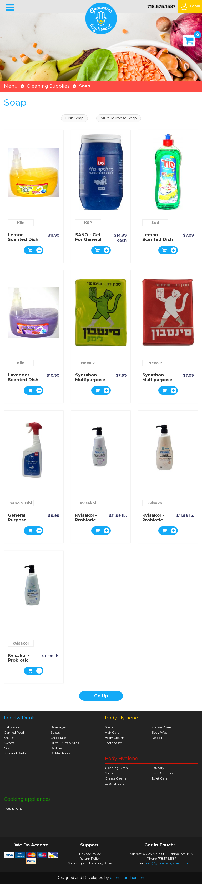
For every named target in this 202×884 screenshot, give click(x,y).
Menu (11, 86)
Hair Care (112, 732)
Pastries (56, 748)
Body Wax (159, 732)
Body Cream (114, 738)
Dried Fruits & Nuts (64, 743)
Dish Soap (74, 118)
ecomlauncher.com (128, 877)
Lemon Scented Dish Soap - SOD (157, 239)
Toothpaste (113, 743)
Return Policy (89, 858)
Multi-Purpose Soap (118, 118)
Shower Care (161, 727)
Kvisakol (88, 503)
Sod (155, 222)
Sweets (9, 743)
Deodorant (160, 738)
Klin (20, 222)
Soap (109, 727)
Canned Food (14, 732)
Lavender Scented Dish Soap (23, 380)
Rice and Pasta (15, 753)
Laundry (158, 768)
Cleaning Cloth (116, 768)
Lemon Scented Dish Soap (23, 239)
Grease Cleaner (116, 778)
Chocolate (58, 738)
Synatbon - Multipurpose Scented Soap (158, 380)
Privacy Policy (90, 854)
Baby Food (12, 727)
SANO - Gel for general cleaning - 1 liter (88, 242)
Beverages (58, 727)
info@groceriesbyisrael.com (167, 863)
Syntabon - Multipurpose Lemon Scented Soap (91, 382)
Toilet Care (159, 778)
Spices (55, 732)
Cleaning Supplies (48, 86)
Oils (7, 748)
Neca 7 (88, 362)
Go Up (101, 695)
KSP (88, 222)
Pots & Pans (13, 808)
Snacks (9, 738)
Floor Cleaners (162, 773)
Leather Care (114, 784)
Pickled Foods (60, 753)
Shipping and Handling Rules (90, 863)
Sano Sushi (20, 503)
